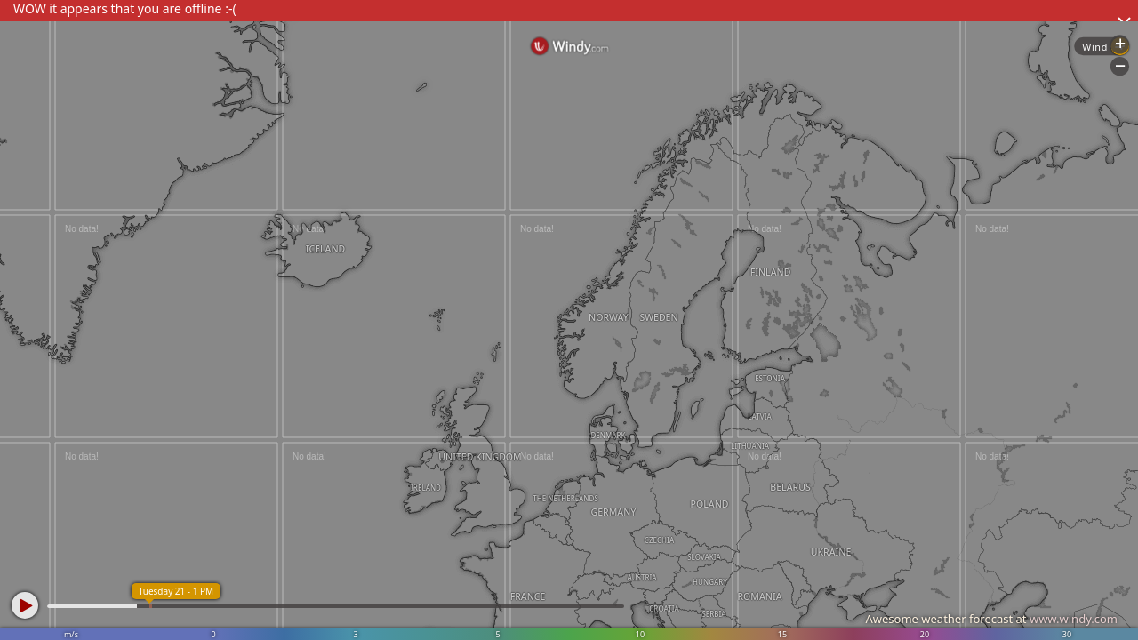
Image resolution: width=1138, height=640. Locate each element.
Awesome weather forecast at (991, 619)
